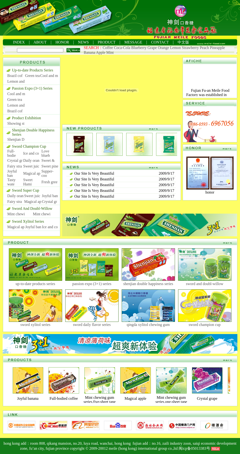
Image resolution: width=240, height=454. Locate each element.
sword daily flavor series (92, 325)
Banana (89, 52)
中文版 (183, 42)
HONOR (62, 42)
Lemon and (16, 81)
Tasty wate (11, 182)
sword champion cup (204, 325)
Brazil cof (15, 76)
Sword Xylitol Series (28, 221)
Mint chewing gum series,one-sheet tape (171, 399)
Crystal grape (207, 398)
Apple (100, 52)
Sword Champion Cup (29, 146)
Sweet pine (49, 166)
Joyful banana (27, 398)
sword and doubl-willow (204, 284)
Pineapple (217, 48)
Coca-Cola (122, 48)
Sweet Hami (28, 182)
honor (209, 192)
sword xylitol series (35, 325)
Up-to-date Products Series (32, 70)
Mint (110, 52)
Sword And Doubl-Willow (32, 208)
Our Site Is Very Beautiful (94, 173)
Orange (163, 48)
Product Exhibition (26, 118)
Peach (204, 48)
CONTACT (160, 42)
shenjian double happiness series (148, 284)
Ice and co (31, 153)
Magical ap (31, 173)
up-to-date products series (35, 284)
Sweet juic (31, 166)
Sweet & (48, 160)
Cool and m (49, 76)
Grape (152, 48)
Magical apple (135, 398)
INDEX (19, 42)
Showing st (16, 123)
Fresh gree (49, 182)
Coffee (108, 48)
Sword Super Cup (25, 190)
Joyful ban (12, 173)
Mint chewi (16, 214)
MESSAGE (133, 42)
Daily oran (31, 160)
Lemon (175, 48)
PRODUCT (106, 42)
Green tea (32, 76)
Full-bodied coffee (63, 398)
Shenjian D (16, 139)
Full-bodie (11, 153)
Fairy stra (14, 166)
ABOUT (40, 42)
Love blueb (45, 153)
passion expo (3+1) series (91, 284)
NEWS (83, 42)
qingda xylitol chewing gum (148, 325)
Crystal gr (15, 160)
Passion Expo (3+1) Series (32, 88)
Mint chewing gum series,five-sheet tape (99, 399)
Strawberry (190, 48)
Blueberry (139, 48)
